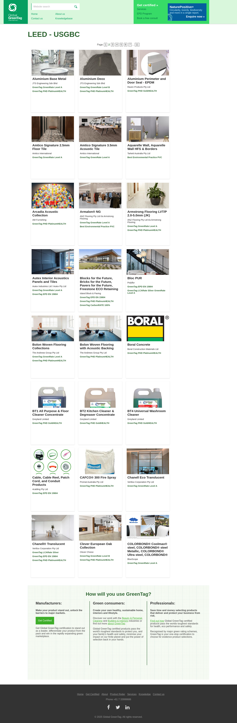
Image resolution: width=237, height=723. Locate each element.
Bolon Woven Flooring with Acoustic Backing (97, 346)
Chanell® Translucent (48, 544)
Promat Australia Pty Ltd (91, 482)
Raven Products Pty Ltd (138, 87)
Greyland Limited (40, 419)
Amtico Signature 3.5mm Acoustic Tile (98, 147)
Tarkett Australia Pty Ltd (138, 153)
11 (137, 44)
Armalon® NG (90, 211)
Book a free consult (147, 18)
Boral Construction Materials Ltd (142, 349)
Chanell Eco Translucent (145, 477)
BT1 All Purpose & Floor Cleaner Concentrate (50, 412)
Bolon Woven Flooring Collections (49, 346)
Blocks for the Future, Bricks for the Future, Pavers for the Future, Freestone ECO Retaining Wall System (99, 285)
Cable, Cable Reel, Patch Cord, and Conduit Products (50, 481)
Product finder (117, 694)
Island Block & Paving (90, 293)
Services (141, 9)
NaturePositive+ (182, 7)
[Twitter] (118, 707)
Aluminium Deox (92, 78)
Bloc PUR (134, 278)
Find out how (157, 621)
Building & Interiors (118, 621)
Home (34, 14)
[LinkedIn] (127, 707)
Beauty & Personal (132, 618)
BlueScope (132, 559)
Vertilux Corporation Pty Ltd (140, 482)
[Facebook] (108, 707)
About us (60, 14)
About (105, 694)
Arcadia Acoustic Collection (45, 213)
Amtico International (42, 153)
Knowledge (145, 694)
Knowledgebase (64, 18)
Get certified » (147, 5)
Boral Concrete (138, 344)
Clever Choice (86, 552)
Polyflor (131, 282)
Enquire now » (195, 16)
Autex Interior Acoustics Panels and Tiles (50, 279)
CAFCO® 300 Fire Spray (98, 477)
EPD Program (144, 13)
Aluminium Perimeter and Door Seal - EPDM (146, 80)
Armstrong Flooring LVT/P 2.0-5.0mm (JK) (147, 213)
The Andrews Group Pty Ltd (45, 353)
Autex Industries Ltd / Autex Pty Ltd (49, 286)
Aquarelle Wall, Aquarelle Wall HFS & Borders (146, 147)
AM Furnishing (39, 220)
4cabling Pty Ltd (40, 489)
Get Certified (45, 620)
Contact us (37, 18)
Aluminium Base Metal (49, 78)
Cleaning (97, 621)
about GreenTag (116, 623)
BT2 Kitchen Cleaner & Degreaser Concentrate (97, 412)
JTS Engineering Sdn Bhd (44, 83)
